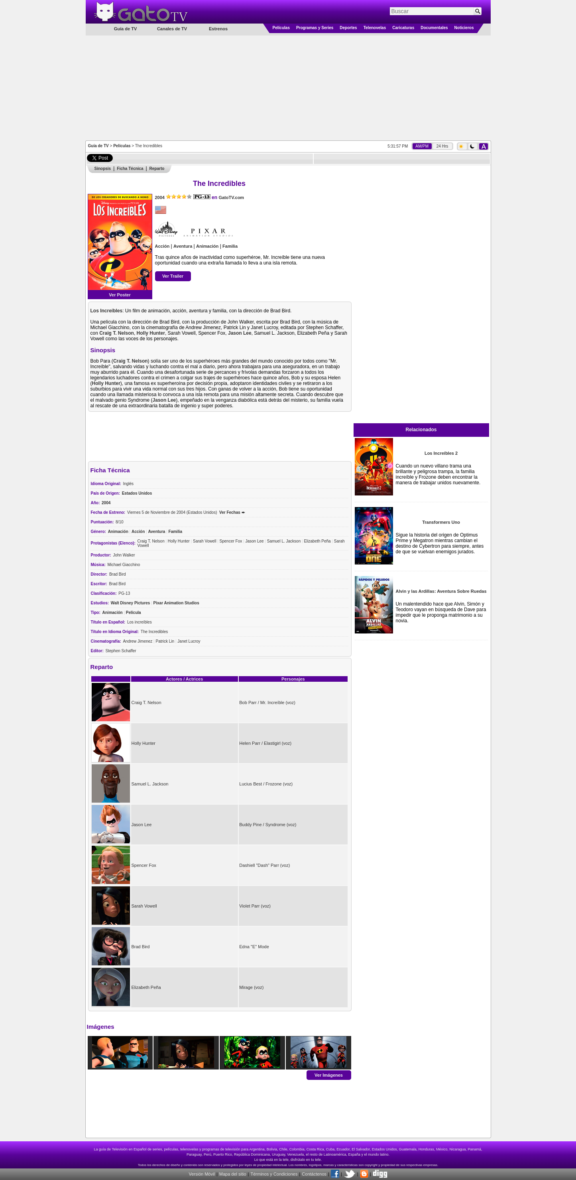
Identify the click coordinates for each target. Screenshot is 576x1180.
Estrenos (218, 28)
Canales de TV (172, 28)
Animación (207, 246)
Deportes (348, 28)
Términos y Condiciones (273, 1174)
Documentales (434, 28)
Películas (281, 28)
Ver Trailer (172, 276)
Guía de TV (98, 146)
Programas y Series (314, 28)
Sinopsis (102, 168)
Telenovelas (375, 28)
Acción (162, 246)
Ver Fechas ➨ (232, 512)
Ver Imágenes (329, 1074)
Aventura (182, 246)
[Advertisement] (288, 87)
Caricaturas (403, 28)
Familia (230, 246)
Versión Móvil (201, 1174)
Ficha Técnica (130, 168)
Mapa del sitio (232, 1174)
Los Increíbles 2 (441, 453)
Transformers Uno (441, 522)
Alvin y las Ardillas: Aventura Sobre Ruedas (440, 591)
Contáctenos (314, 1174)
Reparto (157, 168)
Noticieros (464, 28)
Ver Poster (119, 294)
